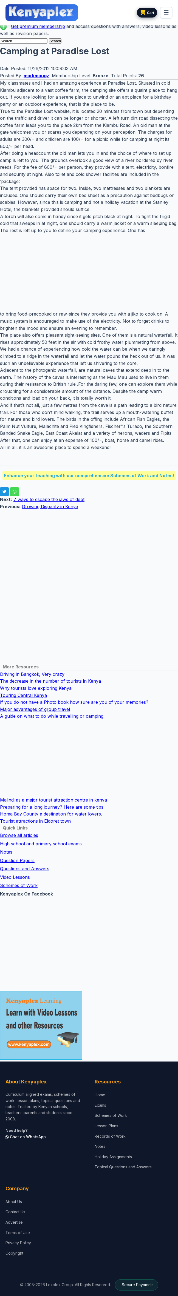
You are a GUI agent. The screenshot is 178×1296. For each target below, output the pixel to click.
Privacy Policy (18, 1242)
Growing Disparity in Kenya (50, 506)
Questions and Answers (24, 868)
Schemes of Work (19, 885)
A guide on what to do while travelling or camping (51, 716)
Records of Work (110, 1136)
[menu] (166, 13)
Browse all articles (19, 835)
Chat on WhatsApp (25, 1136)
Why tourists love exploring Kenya (36, 688)
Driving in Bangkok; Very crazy (32, 674)
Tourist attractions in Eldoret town (35, 821)
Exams (100, 1105)
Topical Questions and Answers (123, 1167)
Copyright (14, 1253)
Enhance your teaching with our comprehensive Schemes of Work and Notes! (89, 475)
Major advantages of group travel (35, 709)
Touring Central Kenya (23, 695)
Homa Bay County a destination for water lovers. (51, 814)
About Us (13, 1201)
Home (100, 1094)
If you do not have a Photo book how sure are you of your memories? (74, 702)
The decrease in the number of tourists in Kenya (50, 681)
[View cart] (147, 13)
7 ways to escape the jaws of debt (48, 499)
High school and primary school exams (41, 843)
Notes (6, 852)
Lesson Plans (106, 1125)
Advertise (14, 1222)
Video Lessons (15, 877)
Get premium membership (38, 26)
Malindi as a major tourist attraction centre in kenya (53, 800)
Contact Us (15, 1211)
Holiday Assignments (113, 1156)
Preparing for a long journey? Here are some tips (51, 807)
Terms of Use (17, 1232)
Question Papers (17, 860)
